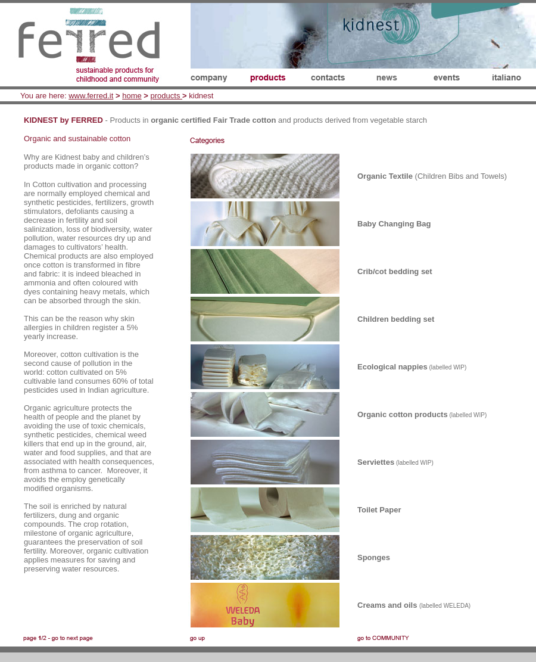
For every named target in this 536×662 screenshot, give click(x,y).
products (166, 95)
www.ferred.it (90, 95)
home (132, 95)
